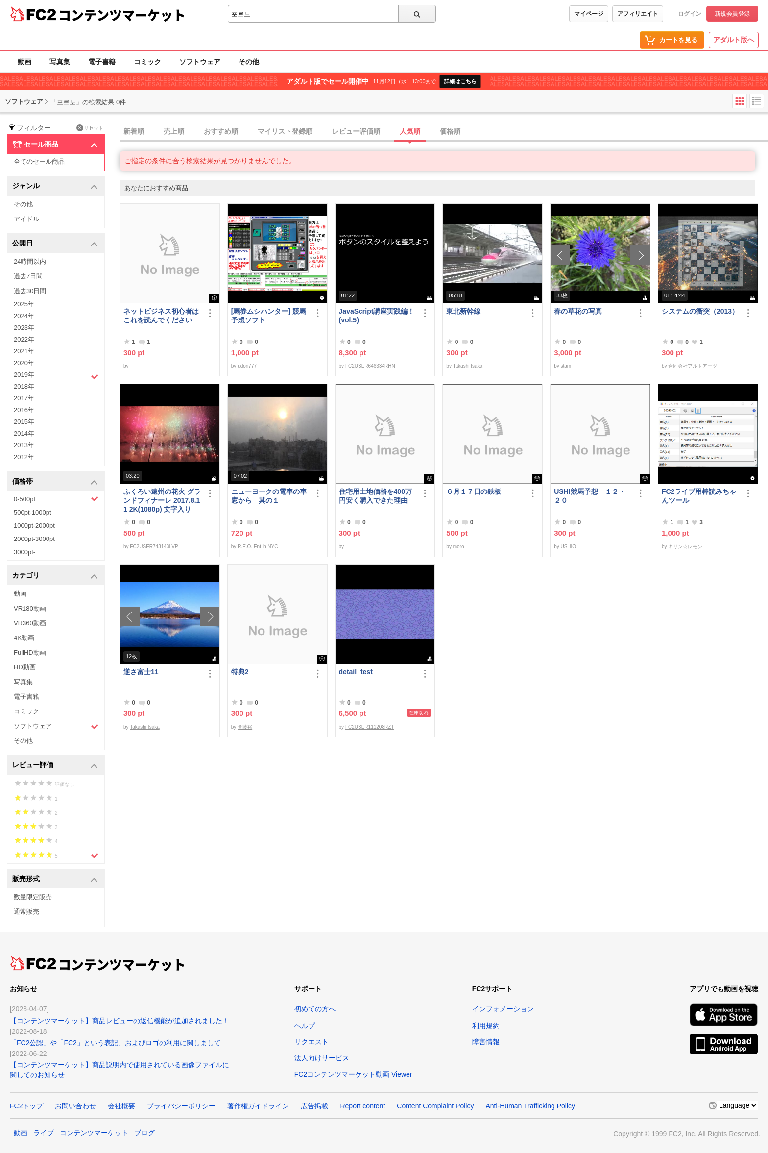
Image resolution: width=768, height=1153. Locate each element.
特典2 (240, 672)
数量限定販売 (33, 897)
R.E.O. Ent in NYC (258, 546)
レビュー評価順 (356, 131)
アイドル (26, 218)
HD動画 (25, 667)
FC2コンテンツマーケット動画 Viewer (353, 1074)
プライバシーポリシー (181, 1106)
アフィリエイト (637, 13)
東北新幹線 (463, 311)
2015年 (24, 421)
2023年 (24, 327)
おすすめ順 (221, 131)
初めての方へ (315, 1009)
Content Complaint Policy (435, 1106)
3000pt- (24, 552)
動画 (24, 62)
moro (458, 546)
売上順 (174, 131)
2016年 (24, 410)
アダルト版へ (733, 40)
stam (565, 365)
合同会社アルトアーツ (692, 365)
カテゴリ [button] (55, 576)
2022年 (24, 339)
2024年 (24, 315)
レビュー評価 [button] (55, 765)
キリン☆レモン (685, 546)
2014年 (24, 433)
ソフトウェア (199, 62)
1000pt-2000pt (34, 525)
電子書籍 (102, 62)
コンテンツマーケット (122, 14)
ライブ (43, 1133)
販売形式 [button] (55, 879)
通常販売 (26, 911)
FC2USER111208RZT (369, 727)
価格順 (450, 131)
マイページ (588, 13)
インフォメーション (503, 1009)
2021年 (24, 351)
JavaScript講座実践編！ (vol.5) (378, 315)
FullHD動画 (30, 652)
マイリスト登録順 (285, 131)
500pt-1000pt (32, 512)
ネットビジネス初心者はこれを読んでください (161, 315)
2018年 (24, 386)
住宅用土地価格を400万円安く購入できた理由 (375, 496)
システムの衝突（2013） (700, 311)
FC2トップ (26, 1106)
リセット (89, 127)
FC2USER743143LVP (154, 546)
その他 (249, 62)
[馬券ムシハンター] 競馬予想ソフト (268, 315)
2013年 (24, 445)
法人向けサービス (321, 1058)
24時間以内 (30, 261)
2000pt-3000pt (34, 538)
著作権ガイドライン (258, 1106)
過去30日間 (30, 290)
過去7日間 (28, 276)
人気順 (410, 131)
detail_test (356, 672)
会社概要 (121, 1106)
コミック (147, 62)
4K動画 (24, 637)
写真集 (59, 62)
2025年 (24, 304)
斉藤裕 (245, 727)
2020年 (24, 363)
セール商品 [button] (55, 144)
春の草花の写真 (578, 311)
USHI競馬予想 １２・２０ (589, 496)
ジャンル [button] (55, 186)
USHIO (568, 546)
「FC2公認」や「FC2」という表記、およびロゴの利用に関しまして (115, 1043)
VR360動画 (30, 623)
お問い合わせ (75, 1106)
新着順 (133, 131)
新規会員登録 (732, 13)
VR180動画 (30, 608)
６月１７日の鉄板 (473, 491)
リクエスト (311, 1042)
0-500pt (56, 499)
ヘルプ (304, 1026)
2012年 (24, 457)
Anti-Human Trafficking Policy (530, 1106)
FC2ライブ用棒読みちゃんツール (699, 496)
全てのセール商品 (39, 161)
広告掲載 (314, 1106)
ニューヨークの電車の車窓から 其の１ (269, 496)
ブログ (144, 1133)
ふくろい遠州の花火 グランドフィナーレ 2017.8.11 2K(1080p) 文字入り (162, 500)
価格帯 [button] (55, 482)
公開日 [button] (55, 243)
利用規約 (486, 1026)
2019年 (56, 376)
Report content (362, 1106)
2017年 (24, 398)
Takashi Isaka (468, 365)
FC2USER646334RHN (370, 365)
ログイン (689, 13)
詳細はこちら (460, 81)
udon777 (247, 365)
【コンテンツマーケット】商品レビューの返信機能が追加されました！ (119, 1021)
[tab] (444, 132)
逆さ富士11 (141, 672)
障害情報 (486, 1042)
